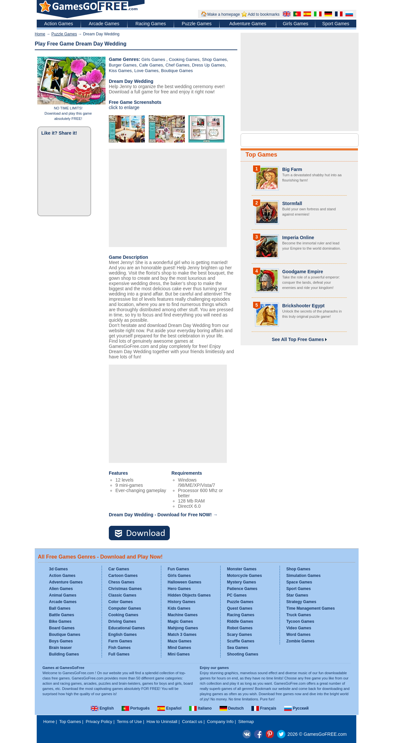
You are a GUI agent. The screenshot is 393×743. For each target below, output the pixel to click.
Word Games (298, 634)
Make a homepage (223, 14)
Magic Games (180, 621)
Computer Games (124, 608)
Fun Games (178, 569)
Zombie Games (300, 641)
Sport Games (335, 23)
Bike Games (60, 621)
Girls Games (295, 23)
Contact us (192, 721)
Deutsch (232, 708)
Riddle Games (240, 621)
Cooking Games (184, 59)
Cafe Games (151, 65)
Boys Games (61, 641)
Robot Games (240, 628)
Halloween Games (185, 582)
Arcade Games (104, 23)
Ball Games (59, 608)
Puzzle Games (197, 23)
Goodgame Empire (302, 271)
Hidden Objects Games (189, 595)
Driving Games (122, 621)
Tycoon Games (300, 621)
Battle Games (61, 615)
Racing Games (150, 23)
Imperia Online (298, 237)
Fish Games (119, 647)
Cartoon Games (123, 575)
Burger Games (123, 65)
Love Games (146, 70)
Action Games (58, 23)
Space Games (299, 582)
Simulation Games (303, 575)
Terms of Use (129, 721)
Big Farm (292, 169)
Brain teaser (60, 647)
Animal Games (62, 595)
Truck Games (298, 615)
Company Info (220, 721)
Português (136, 708)
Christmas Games (125, 588)
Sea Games (237, 647)
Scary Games (239, 634)
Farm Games (120, 641)
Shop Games (214, 59)
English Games (122, 634)
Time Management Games (310, 608)
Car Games (118, 569)
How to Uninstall (162, 721)
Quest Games (239, 608)
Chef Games (177, 65)
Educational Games (126, 628)
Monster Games (242, 569)
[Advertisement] (168, 198)
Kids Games (179, 608)
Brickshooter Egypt (303, 305)
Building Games (64, 654)
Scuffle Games (240, 641)
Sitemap (246, 721)
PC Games (237, 595)
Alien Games (61, 588)
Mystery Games (241, 582)
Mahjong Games (183, 628)
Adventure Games (247, 23)
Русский (296, 708)
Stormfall (292, 203)
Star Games (297, 595)
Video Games (298, 628)
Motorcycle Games (244, 575)
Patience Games (242, 588)
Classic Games (122, 595)
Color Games (120, 602)
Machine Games (183, 615)
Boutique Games (177, 70)
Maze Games (180, 641)
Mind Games (179, 647)
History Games (182, 602)
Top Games (261, 154)
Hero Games (179, 588)
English (102, 708)
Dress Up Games (208, 65)
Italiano (200, 708)
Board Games (62, 628)
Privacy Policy (99, 721)
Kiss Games (120, 70)
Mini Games (179, 654)
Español (169, 708)
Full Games (119, 654)
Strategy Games (301, 602)
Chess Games (121, 582)
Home (40, 34)
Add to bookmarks (264, 14)
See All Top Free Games (299, 339)
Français (263, 708)
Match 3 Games (182, 634)
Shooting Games (242, 654)
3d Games (58, 569)
